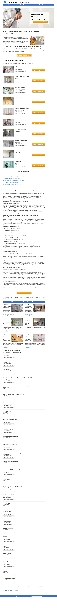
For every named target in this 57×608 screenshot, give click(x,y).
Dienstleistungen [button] (9, 4)
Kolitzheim (41, 586)
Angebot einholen (23, 249)
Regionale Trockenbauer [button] (21, 4)
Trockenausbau (6, 180)
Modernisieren (17, 178)
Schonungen (30, 586)
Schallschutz (10, 182)
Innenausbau (16, 180)
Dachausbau (17, 182)
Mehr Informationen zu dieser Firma (21, 71)
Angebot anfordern (33, 4)
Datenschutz (39, 596)
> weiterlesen (5, 315)
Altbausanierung (6, 186)
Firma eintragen (42, 4)
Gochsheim (20, 586)
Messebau (24, 180)
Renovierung (9, 178)
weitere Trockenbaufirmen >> (24, 171)
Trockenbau (11, 180)
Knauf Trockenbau (13, 186)
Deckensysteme (11, 187)
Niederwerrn (25, 586)
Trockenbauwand (20, 184)
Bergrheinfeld (36, 586)
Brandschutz (5, 182)
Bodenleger (5, 187)
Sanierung (5, 178)
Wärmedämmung (6, 184)
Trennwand (12, 184)
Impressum (34, 596)
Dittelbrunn (16, 586)
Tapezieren (18, 187)
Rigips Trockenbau (22, 186)
